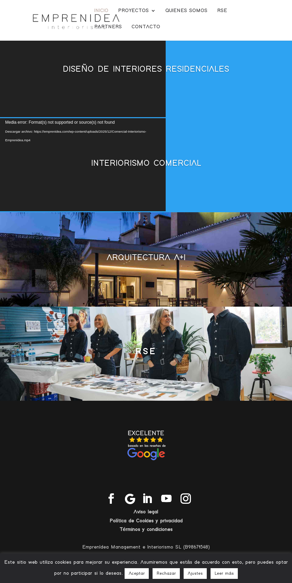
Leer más (224, 573)
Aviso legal (146, 511)
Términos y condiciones (146, 529)
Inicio (101, 10)
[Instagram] (186, 499)
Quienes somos (186, 10)
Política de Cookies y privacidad (146, 520)
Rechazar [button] (166, 573)
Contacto (146, 26)
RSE (222, 10)
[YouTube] (166, 499)
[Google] (130, 499)
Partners (108, 26)
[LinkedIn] (147, 499)
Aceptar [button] (137, 573)
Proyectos (133, 10)
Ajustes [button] (195, 573)
